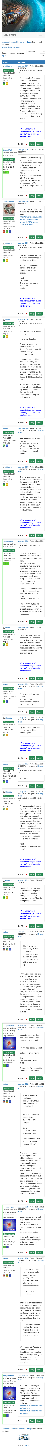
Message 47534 (23, 1375)
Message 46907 (23, 467)
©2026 (23, 1445)
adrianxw (8, 66)
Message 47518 (23, 880)
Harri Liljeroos (8, 202)
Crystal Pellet (8, 150)
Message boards (8, 42)
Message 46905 (23, 319)
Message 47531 (23, 1258)
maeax (5, 429)
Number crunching (23, 42)
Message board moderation (11, 47)
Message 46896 (23, 243)
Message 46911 (23, 718)
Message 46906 (23, 428)
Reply (32, 144)
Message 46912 (23, 764)
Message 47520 (23, 1025)
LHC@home (10, 35)
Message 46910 (23, 684)
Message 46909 (23, 627)
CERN (26, 1445)
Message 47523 (23, 1207)
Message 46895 (23, 201)
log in (4, 56)
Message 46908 (23, 541)
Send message (9, 70)
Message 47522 (23, 1084)
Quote (39, 144)
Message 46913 (23, 792)
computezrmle (8, 1025)
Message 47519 (23, 932)
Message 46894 (23, 150)
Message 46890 (23, 66)
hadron (5, 932)
